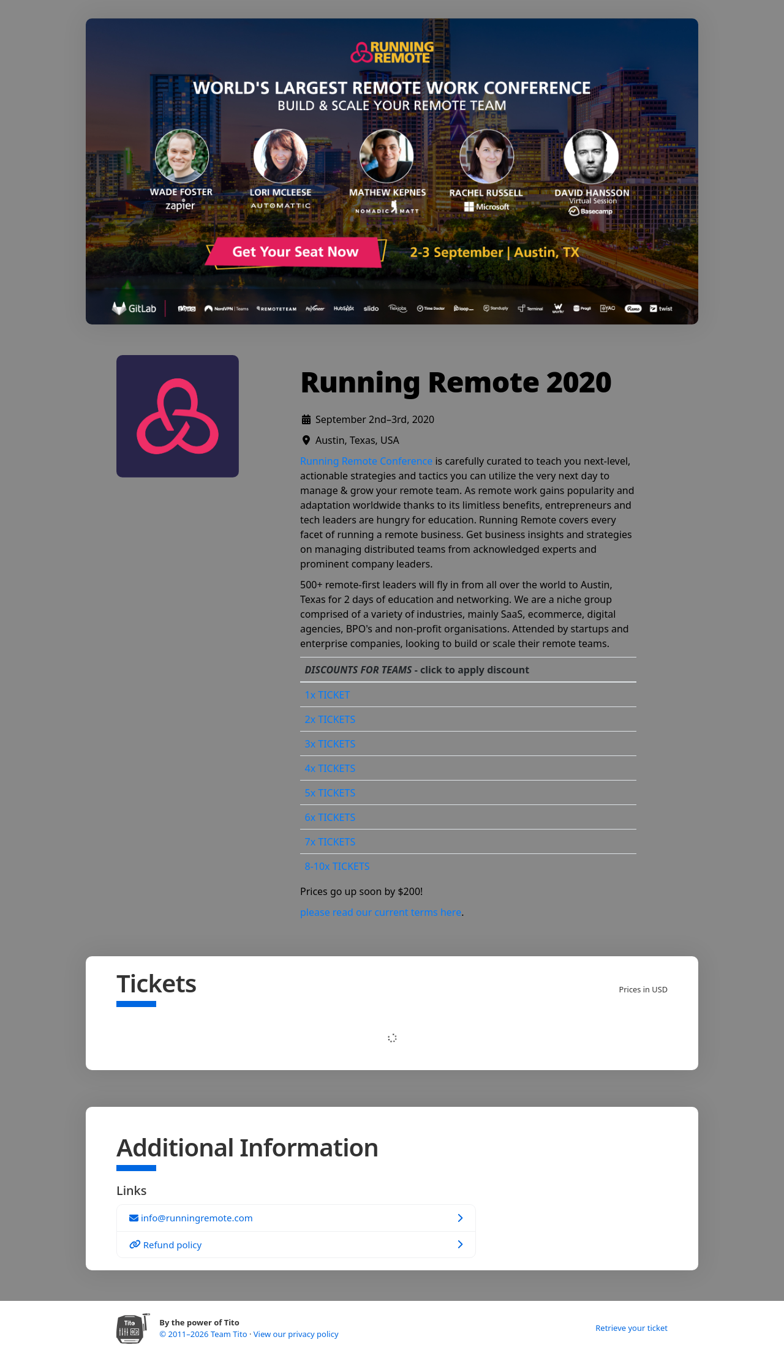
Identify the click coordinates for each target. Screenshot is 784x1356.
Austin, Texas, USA (357, 440)
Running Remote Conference (366, 461)
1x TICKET (327, 695)
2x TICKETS (330, 719)
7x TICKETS (330, 841)
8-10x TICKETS (337, 866)
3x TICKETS (330, 744)
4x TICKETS (330, 768)
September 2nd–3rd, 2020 (374, 419)
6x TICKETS (330, 817)
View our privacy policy (296, 1333)
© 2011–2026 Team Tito (204, 1333)
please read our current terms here (380, 912)
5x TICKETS (330, 793)
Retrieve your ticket (631, 1327)
